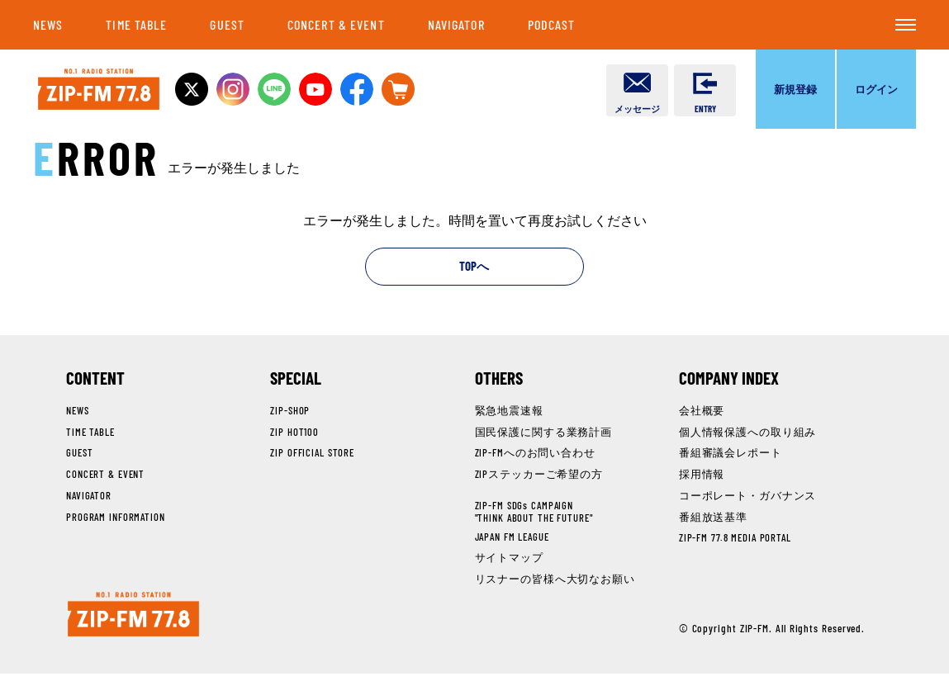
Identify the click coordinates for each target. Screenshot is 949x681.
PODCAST (552, 24)
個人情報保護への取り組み (748, 433)
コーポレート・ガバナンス (748, 497)
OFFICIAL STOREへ (415, 89)
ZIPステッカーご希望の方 (539, 476)
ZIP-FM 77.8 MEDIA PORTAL (737, 539)
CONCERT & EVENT (336, 24)
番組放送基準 (713, 519)
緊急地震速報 (509, 412)
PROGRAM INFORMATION (117, 519)
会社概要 (702, 412)
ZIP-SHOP (290, 412)
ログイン (876, 89)
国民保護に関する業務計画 (544, 433)
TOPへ (475, 268)
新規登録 (795, 89)
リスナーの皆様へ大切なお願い (555, 580)
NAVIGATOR (456, 24)
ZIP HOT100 (294, 433)
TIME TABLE (136, 24)
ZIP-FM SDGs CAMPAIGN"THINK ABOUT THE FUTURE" (537, 513)
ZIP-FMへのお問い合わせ (535, 454)
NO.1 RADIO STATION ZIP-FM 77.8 (104, 89)
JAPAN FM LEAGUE (515, 537)
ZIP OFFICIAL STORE (313, 454)
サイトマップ (509, 558)
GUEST (227, 24)
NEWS (48, 24)
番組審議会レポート (730, 454)
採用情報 (702, 476)
